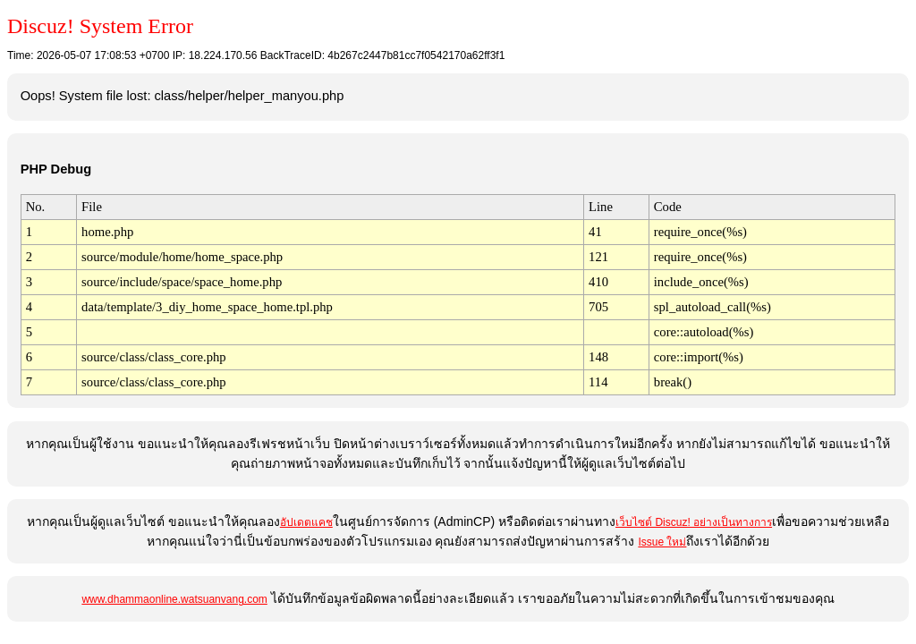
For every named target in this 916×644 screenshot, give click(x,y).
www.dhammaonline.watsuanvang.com (174, 599)
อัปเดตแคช (306, 522)
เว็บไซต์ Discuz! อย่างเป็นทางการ (693, 522)
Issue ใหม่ (662, 542)
